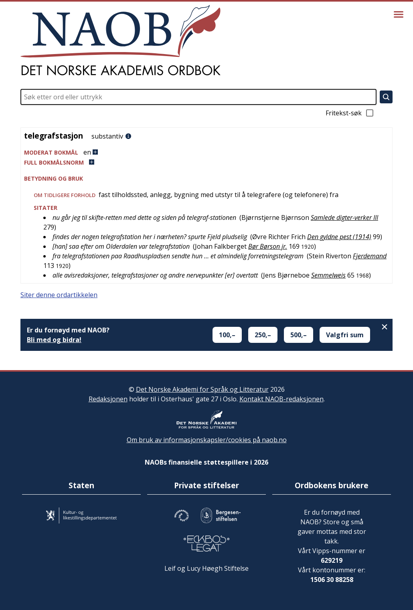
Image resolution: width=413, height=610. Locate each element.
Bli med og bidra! (54, 339)
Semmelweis (328, 275)
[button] (206, 152)
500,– (298, 334)
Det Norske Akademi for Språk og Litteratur (202, 389)
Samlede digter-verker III (344, 217)
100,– (227, 334)
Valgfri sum (345, 334)
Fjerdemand (370, 256)
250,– (263, 334)
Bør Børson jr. (267, 246)
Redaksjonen (108, 399)
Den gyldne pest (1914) (339, 236)
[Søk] (386, 97)
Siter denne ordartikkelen (58, 294)
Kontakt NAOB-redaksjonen (281, 399)
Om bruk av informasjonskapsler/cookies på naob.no (207, 439)
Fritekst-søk (350, 113)
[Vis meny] (398, 14)
